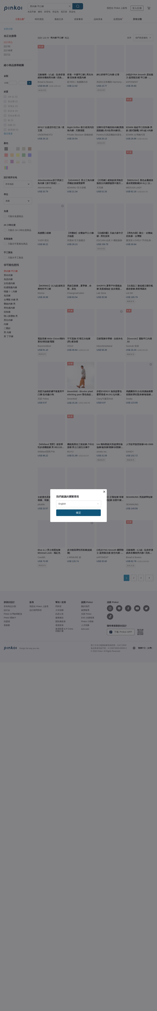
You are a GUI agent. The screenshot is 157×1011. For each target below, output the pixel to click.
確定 (78, 512)
